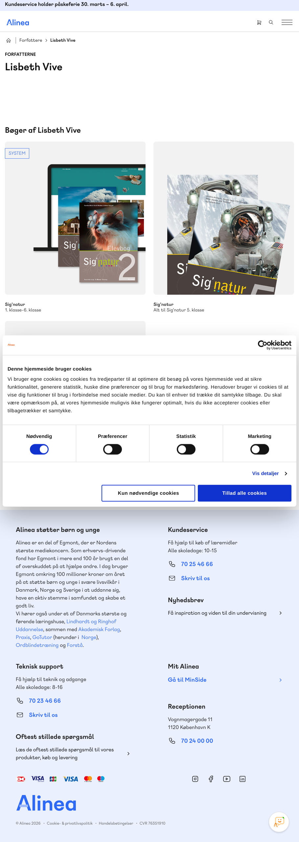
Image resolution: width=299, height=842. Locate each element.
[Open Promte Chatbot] (279, 822)
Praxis (23, 637)
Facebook (211, 779)
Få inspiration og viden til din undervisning (217, 612)
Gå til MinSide (187, 680)
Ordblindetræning (37, 645)
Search (271, 22)
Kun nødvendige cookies (148, 493)
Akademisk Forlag (99, 629)
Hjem (8, 40)
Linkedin (242, 779)
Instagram (195, 779)
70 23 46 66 (45, 701)
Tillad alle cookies (244, 493)
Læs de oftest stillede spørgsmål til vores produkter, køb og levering (65, 753)
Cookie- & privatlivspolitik (70, 823)
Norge (88, 637)
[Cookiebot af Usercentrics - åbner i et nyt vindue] (262, 345)
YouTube (227, 779)
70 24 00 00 (197, 741)
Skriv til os (195, 578)
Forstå (75, 645)
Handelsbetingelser (116, 823)
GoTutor (42, 637)
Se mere (75, 227)
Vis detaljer (265, 473)
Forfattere (30, 40)
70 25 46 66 (197, 564)
